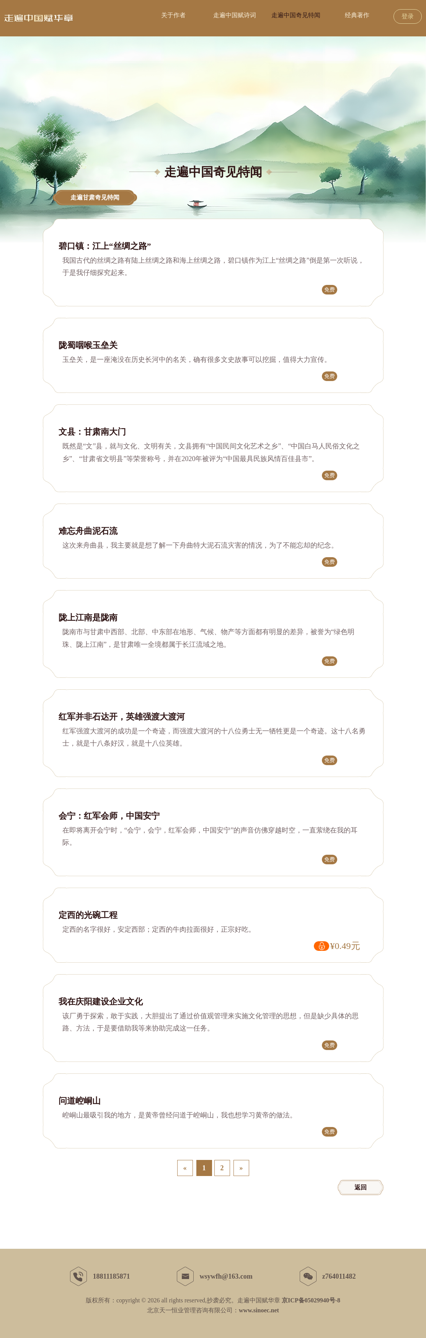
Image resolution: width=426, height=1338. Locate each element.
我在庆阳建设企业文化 (101, 1002)
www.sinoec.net (259, 1310)
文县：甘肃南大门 (92, 432)
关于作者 (173, 15)
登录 (408, 16)
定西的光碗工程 (88, 915)
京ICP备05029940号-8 (311, 1300)
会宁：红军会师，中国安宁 (109, 816)
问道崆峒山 (80, 1101)
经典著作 (357, 15)
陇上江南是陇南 (88, 617)
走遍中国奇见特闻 (295, 15)
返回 (360, 1187)
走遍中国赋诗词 (234, 15)
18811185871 (100, 1276)
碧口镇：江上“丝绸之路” (105, 246)
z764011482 (328, 1276)
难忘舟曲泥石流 (88, 531)
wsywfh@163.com (214, 1276)
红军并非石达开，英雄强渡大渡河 (122, 717)
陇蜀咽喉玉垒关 (88, 345)
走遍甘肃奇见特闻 (94, 197)
